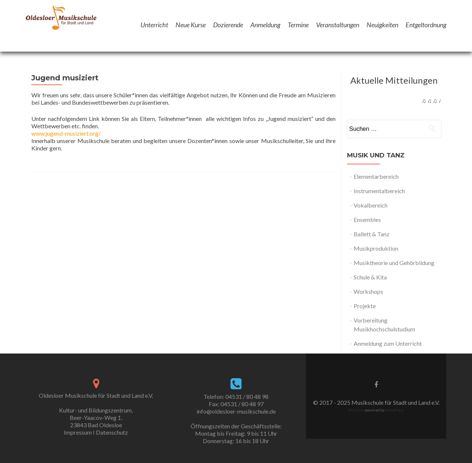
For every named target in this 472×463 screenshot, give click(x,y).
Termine (298, 25)
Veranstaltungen (337, 25)
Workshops (368, 291)
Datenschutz (112, 432)
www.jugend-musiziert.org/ (66, 133)
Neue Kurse (191, 25)
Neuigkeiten (382, 25)
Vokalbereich (371, 205)
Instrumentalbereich (379, 190)
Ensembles (367, 219)
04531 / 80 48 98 (246, 396)
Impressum (78, 432)
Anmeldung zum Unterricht (388, 343)
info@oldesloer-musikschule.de (236, 411)
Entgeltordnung (426, 25)
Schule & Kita (370, 277)
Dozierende (228, 25)
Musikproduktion (376, 248)
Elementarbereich (376, 176)
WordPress (394, 410)
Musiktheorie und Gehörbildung (394, 262)
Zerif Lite (356, 410)
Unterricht (154, 25)
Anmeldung (265, 25)
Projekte (365, 305)
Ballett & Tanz (371, 233)
